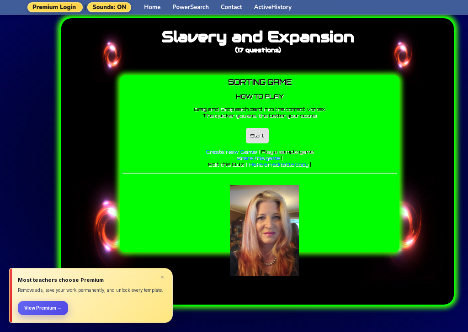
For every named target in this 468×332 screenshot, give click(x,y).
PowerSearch (190, 7)
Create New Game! (231, 151)
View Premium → (43, 308)
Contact (231, 7)
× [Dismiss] (162, 277)
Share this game (258, 158)
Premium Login (54, 7)
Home (152, 7)
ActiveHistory (273, 7)
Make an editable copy (278, 164)
